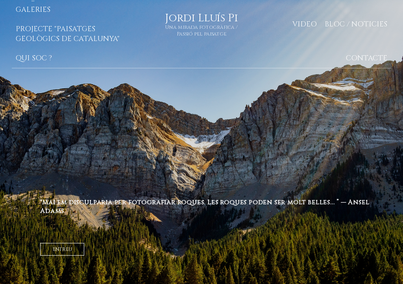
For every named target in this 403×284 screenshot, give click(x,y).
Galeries (33, 10)
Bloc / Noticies (356, 24)
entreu (62, 249)
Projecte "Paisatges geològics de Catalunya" (68, 34)
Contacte (366, 58)
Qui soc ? (34, 58)
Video (304, 24)
